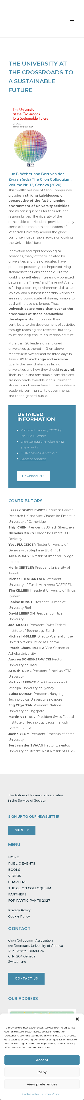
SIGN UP (22, 830)
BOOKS (14, 870)
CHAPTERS (17, 882)
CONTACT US (26, 978)
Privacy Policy (50, 1094)
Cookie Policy (30, 1094)
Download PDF (34, 476)
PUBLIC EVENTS (21, 863)
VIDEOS (14, 876)
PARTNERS (17, 894)
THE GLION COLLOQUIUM (29, 888)
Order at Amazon (33, 459)
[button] (77, 1019)
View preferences (42, 1084)
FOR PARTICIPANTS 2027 (29, 901)
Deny (42, 1072)
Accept (42, 1060)
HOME (13, 857)
